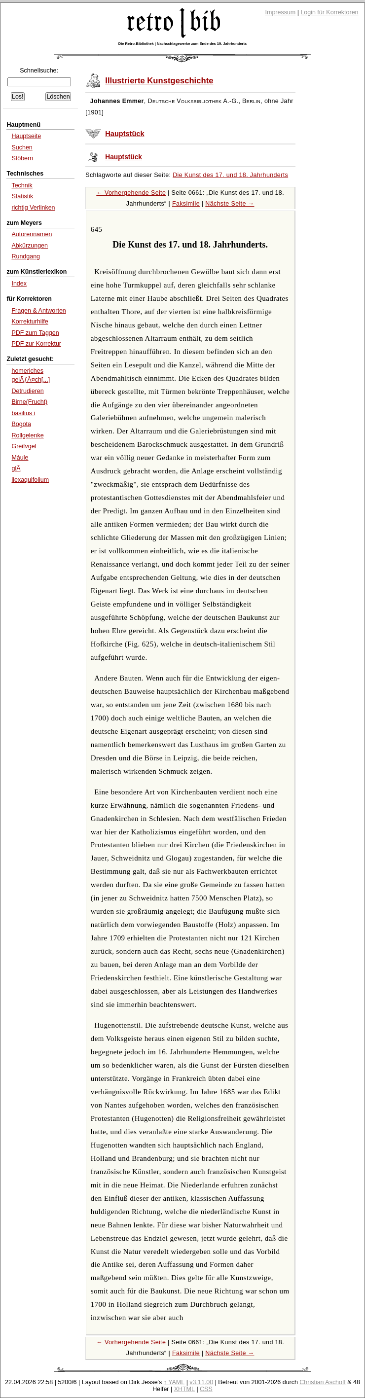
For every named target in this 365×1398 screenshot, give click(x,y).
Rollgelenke (27, 435)
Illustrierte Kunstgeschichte (159, 80)
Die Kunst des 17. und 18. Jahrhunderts (230, 175)
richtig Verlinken (33, 207)
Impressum (280, 12)
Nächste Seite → (229, 203)
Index (19, 283)
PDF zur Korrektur (36, 343)
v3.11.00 (201, 1382)
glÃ (15, 468)
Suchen (21, 147)
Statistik (22, 196)
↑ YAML (174, 1382)
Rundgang (25, 256)
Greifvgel (23, 446)
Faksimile (186, 203)
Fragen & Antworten (38, 310)
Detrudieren (27, 391)
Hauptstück (124, 134)
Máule (19, 457)
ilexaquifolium (30, 479)
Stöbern (22, 158)
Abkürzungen (29, 245)
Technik (21, 185)
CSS (206, 1389)
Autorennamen (31, 234)
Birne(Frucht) (29, 401)
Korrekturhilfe (29, 321)
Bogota (21, 424)
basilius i (23, 413)
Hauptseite (26, 136)
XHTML (184, 1389)
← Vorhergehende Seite (131, 192)
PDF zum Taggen (35, 332)
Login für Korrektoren (329, 12)
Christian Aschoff (322, 1382)
